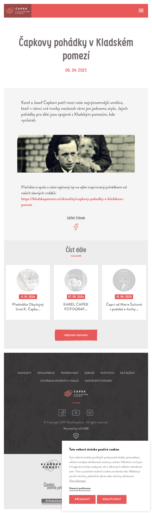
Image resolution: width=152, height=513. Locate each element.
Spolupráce (46, 373)
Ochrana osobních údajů (59, 381)
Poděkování (69, 373)
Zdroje (89, 373)
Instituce (107, 373)
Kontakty (24, 373)
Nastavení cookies (98, 381)
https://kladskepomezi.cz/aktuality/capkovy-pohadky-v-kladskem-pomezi (72, 202)
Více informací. (77, 481)
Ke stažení (127, 373)
